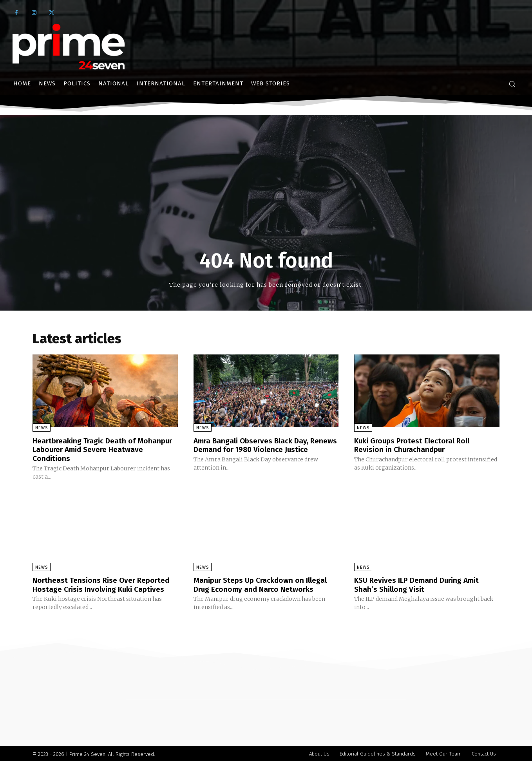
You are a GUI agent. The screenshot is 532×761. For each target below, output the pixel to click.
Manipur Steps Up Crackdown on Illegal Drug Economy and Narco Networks (264, 584)
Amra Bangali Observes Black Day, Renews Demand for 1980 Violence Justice (256, 449)
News (41, 427)
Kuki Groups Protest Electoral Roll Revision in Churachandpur (415, 445)
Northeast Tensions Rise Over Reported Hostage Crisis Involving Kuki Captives (104, 584)
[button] (512, 83)
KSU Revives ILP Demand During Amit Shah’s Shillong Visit (420, 584)
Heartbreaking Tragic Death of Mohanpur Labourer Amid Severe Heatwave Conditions (91, 449)
